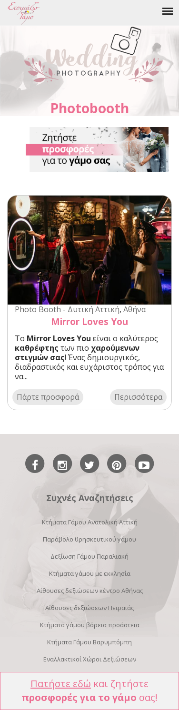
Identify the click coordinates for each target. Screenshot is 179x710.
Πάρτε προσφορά (48, 397)
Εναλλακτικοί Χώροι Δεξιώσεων (89, 659)
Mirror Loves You (89, 321)
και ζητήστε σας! (89, 690)
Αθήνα (134, 309)
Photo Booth (38, 309)
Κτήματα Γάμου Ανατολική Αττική (90, 522)
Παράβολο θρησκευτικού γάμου (89, 539)
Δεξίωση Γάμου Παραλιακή (89, 556)
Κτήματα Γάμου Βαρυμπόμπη (89, 642)
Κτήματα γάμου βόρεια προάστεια (89, 625)
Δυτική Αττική (93, 309)
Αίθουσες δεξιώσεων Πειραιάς (89, 607)
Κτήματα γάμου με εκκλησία (89, 573)
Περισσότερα (138, 397)
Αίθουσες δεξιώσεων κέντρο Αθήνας (90, 590)
